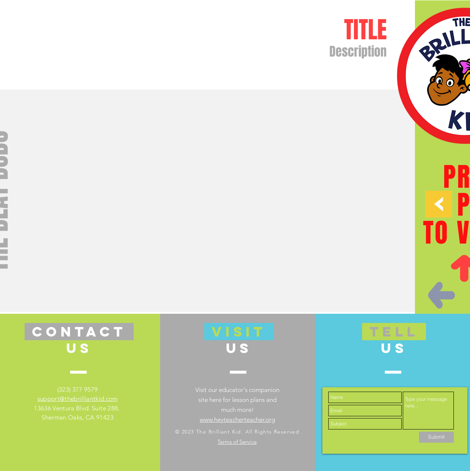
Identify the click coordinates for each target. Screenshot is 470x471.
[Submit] (436, 437)
